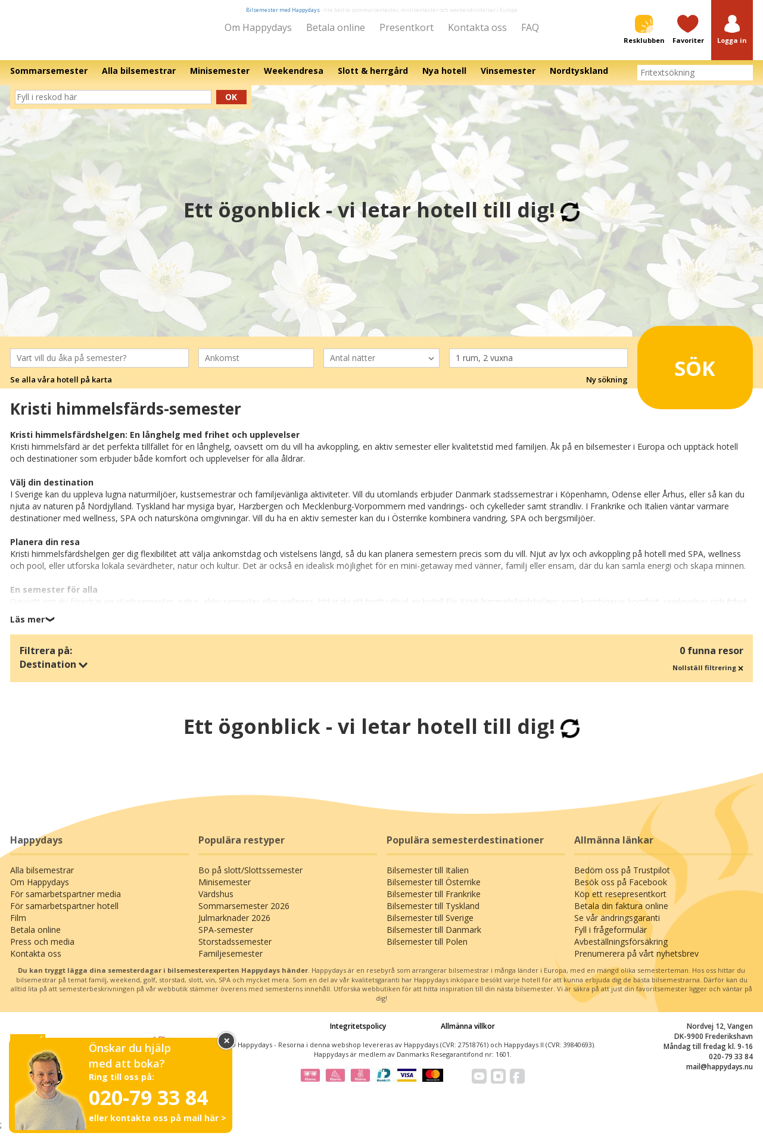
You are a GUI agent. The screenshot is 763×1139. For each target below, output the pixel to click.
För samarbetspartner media (65, 902)
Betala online (335, 27)
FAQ (530, 27)
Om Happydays (258, 27)
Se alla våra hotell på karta (61, 387)
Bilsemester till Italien (428, 878)
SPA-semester (225, 938)
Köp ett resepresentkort (620, 902)
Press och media (42, 950)
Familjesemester (230, 961)
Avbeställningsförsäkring (621, 950)
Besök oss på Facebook (620, 890)
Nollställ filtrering (707, 675)
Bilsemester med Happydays (283, 10)
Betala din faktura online (621, 914)
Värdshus (215, 902)
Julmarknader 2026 (234, 926)
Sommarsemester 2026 (243, 914)
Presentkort (406, 27)
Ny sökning (607, 387)
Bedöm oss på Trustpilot (622, 878)
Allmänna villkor (468, 1034)
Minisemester (224, 890)
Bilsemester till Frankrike (434, 902)
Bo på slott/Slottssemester (250, 878)
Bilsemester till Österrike (434, 890)
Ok (231, 105)
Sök (678, 371)
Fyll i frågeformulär (610, 938)
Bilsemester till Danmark (434, 938)
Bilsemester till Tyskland (433, 914)
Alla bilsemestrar (42, 878)
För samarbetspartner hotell (64, 914)
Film (18, 926)
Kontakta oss (477, 27)
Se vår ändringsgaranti (617, 926)
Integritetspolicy (358, 1034)
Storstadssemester (235, 950)
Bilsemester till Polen (427, 950)
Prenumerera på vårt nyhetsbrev (636, 961)
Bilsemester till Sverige (430, 926)
